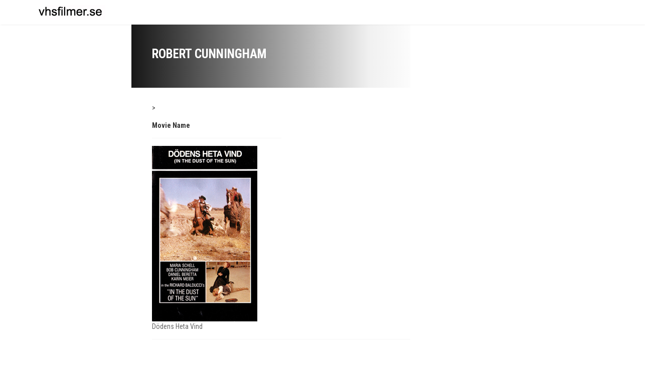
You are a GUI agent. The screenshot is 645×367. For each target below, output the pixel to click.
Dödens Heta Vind (177, 326)
